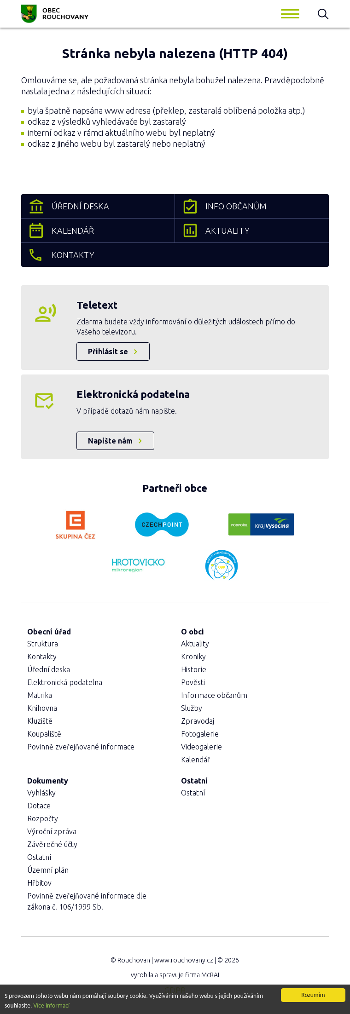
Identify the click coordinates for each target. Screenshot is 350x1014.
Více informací (52, 1006)
